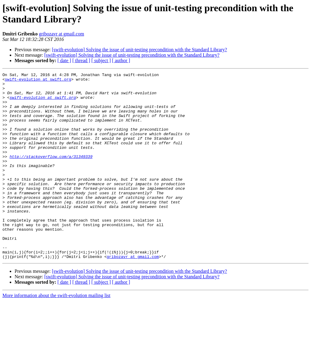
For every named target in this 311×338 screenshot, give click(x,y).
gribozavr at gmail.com (61, 33)
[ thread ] (81, 60)
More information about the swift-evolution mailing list (56, 332)
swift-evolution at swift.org (38, 81)
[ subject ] (101, 60)
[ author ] (121, 60)
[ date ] (64, 60)
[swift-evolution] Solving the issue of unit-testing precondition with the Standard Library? (139, 49)
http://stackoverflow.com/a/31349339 (50, 173)
